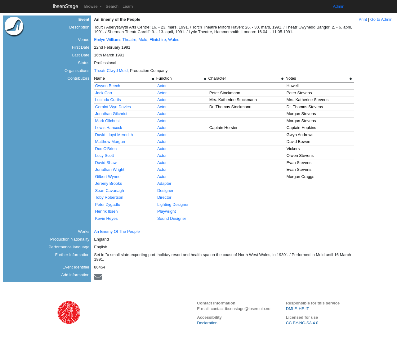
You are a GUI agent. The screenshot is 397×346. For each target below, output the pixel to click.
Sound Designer (171, 218)
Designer (165, 190)
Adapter (164, 183)
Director (164, 197)
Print (363, 19)
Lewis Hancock (108, 127)
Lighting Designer (173, 204)
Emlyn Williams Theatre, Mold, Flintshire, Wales (136, 39)
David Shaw (105, 162)
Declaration (207, 323)
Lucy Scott (104, 155)
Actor (162, 85)
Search (112, 6)
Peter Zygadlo (107, 204)
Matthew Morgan (110, 141)
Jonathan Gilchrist (111, 113)
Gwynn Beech (107, 85)
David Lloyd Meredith (114, 134)
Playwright (166, 211)
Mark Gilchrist (107, 120)
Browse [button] (91, 6)
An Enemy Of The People (117, 231)
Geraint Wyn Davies (113, 106)
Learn (128, 6)
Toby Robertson (109, 197)
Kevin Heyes (106, 218)
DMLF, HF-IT (297, 308)
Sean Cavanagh (109, 190)
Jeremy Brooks (108, 183)
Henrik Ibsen (106, 211)
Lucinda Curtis (108, 99)
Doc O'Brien (106, 148)
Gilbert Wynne (107, 176)
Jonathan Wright (109, 169)
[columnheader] (125, 79)
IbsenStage (65, 6)
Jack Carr (103, 93)
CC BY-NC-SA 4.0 (302, 323)
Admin (338, 6)
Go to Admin (381, 19)
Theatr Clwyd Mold (110, 70)
